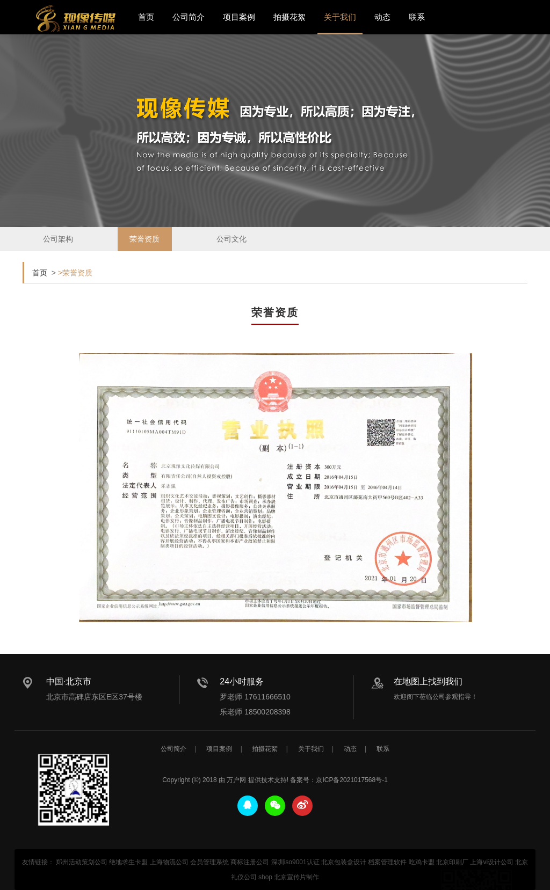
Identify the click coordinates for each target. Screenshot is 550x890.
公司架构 (58, 248)
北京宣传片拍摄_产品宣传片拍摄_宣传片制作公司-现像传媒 (76, 18)
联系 (417, 16)
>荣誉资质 (75, 272)
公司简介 (188, 16)
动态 (382, 16)
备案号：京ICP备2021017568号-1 (338, 882)
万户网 (236, 882)
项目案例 (239, 16)
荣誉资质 (144, 251)
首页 (146, 16)
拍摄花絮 (289, 16)
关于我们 (340, 16)
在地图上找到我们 (428, 681)
